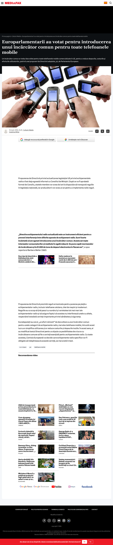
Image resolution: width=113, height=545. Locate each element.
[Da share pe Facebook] (97, 131)
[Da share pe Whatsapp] (108, 131)
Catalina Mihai (14, 132)
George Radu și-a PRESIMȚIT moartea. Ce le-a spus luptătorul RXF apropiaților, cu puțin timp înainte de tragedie (67, 434)
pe (30, 347)
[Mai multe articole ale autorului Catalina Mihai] (6, 131)
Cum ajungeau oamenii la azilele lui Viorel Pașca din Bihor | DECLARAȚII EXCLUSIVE (27, 420)
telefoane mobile (39, 347)
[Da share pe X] (102, 131)
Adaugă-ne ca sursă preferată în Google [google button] (37, 139)
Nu (90, 542)
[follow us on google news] (26, 487)
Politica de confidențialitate (78, 509)
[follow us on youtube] (56, 487)
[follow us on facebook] (87, 487)
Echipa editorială (22, 509)
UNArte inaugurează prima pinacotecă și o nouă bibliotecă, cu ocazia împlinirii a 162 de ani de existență (27, 408)
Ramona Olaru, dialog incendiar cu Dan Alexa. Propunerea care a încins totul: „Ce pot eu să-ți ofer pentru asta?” (27, 448)
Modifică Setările (57, 515)
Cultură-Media (16, 36)
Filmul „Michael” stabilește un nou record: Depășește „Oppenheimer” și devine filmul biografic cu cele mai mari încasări (67, 408)
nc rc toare (22, 347)
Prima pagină (6, 36)
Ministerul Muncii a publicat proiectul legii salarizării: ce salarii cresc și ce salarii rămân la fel (26, 476)
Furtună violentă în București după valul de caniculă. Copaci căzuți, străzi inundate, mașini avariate (26, 434)
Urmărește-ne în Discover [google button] (76, 139)
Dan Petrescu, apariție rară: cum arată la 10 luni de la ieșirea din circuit (68, 420)
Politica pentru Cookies (39, 509)
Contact (95, 509)
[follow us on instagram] (71, 487)
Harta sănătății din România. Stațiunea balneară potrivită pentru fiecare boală (26, 462)
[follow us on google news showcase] (41, 487)
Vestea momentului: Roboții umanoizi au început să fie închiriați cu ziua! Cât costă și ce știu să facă (68, 462)
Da (84, 542)
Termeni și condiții (58, 509)
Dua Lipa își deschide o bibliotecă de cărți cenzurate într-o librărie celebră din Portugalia (27, 259)
